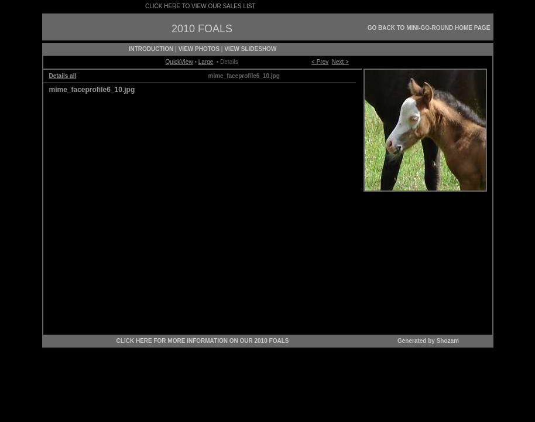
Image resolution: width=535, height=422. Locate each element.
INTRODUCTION (151, 49)
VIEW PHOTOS (199, 49)
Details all (63, 76)
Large (206, 62)
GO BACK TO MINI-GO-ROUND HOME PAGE (429, 28)
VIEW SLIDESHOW (250, 49)
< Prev (319, 62)
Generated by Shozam (428, 341)
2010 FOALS (202, 29)
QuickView (179, 62)
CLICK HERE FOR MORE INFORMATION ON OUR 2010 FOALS (202, 341)
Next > (340, 62)
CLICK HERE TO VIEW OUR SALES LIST (200, 6)
